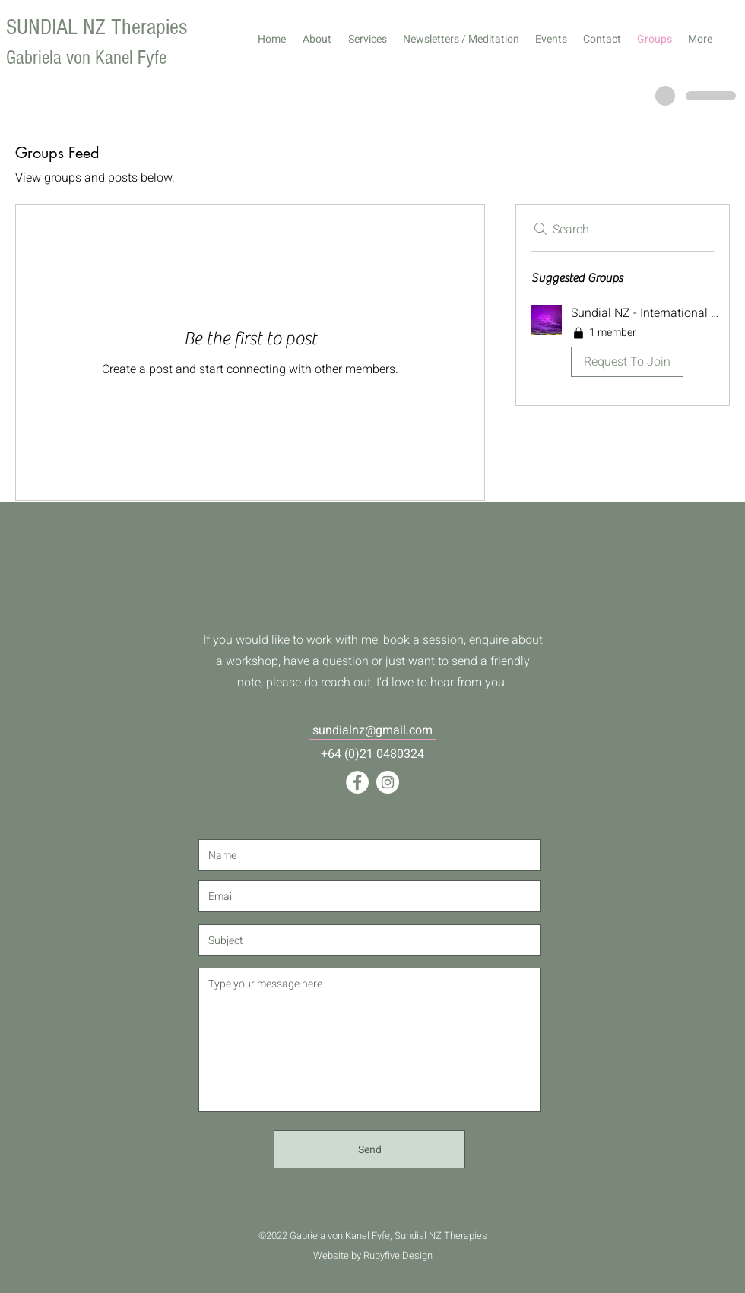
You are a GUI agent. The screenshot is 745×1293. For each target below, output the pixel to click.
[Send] (369, 1149)
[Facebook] (357, 782)
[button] (622, 343)
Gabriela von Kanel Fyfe (86, 57)
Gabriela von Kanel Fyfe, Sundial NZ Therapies (388, 1235)
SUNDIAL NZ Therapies (96, 27)
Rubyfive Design (398, 1255)
